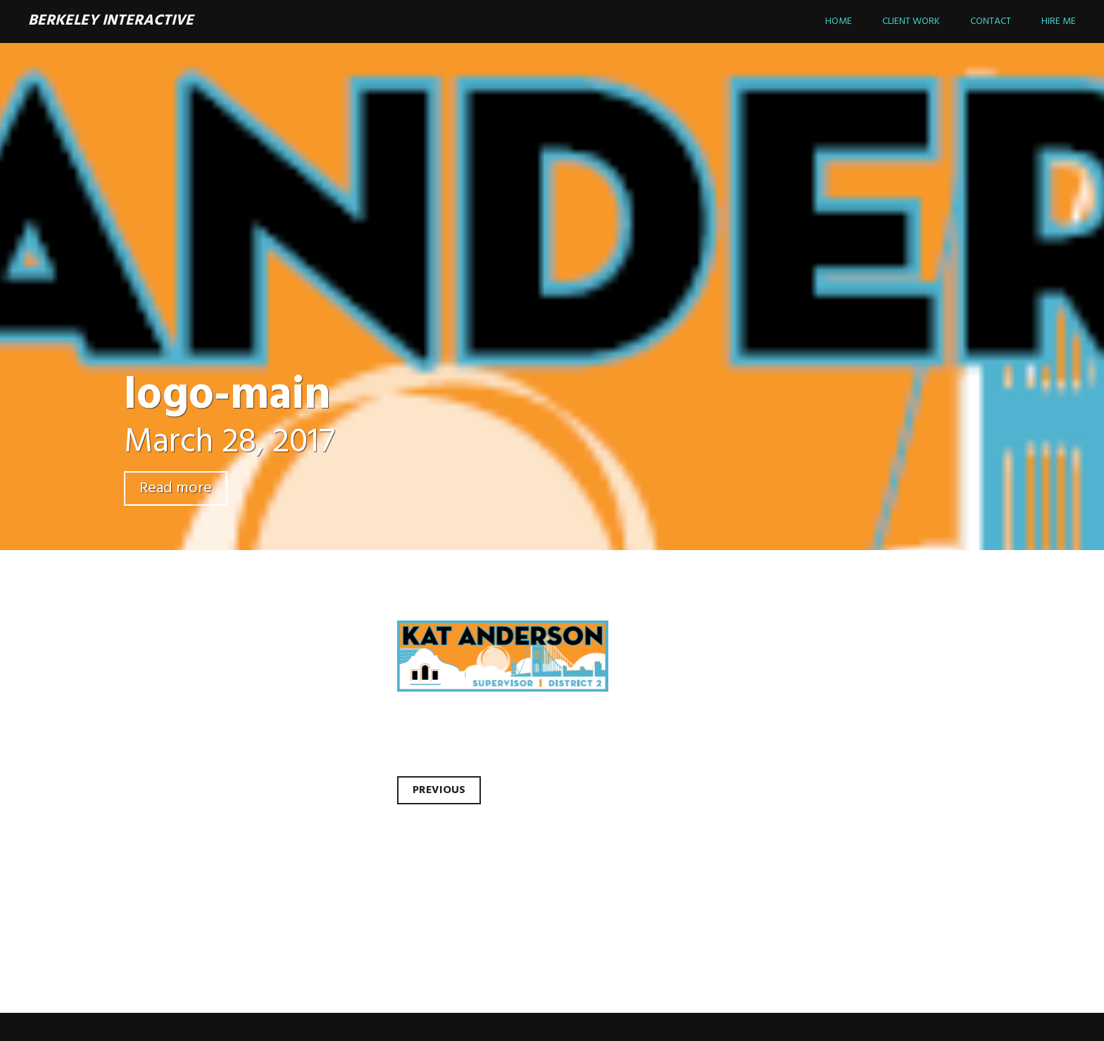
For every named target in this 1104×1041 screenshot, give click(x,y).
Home (838, 21)
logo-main (227, 396)
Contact (990, 21)
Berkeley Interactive (111, 20)
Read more (175, 488)
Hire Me (1058, 21)
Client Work (911, 21)
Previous (439, 790)
